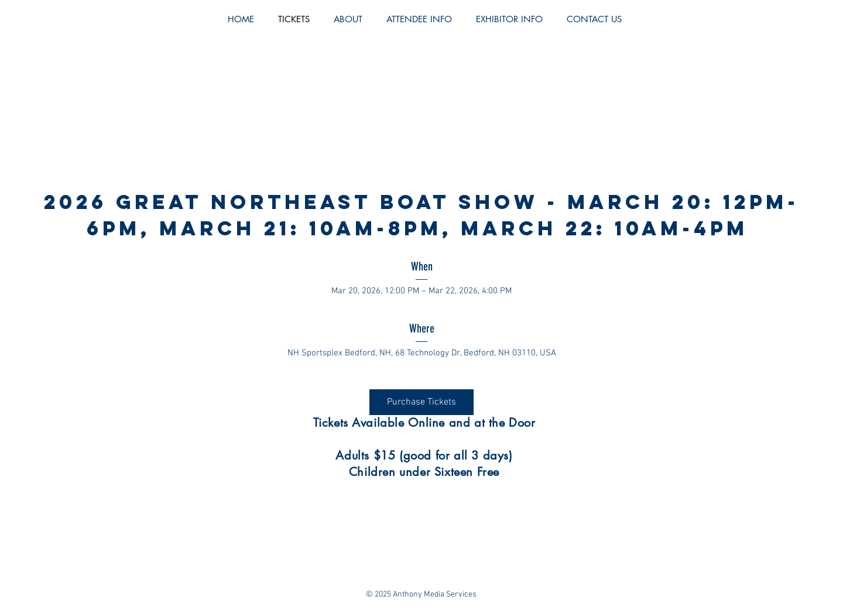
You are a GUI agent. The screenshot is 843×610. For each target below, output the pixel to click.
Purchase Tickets (421, 402)
